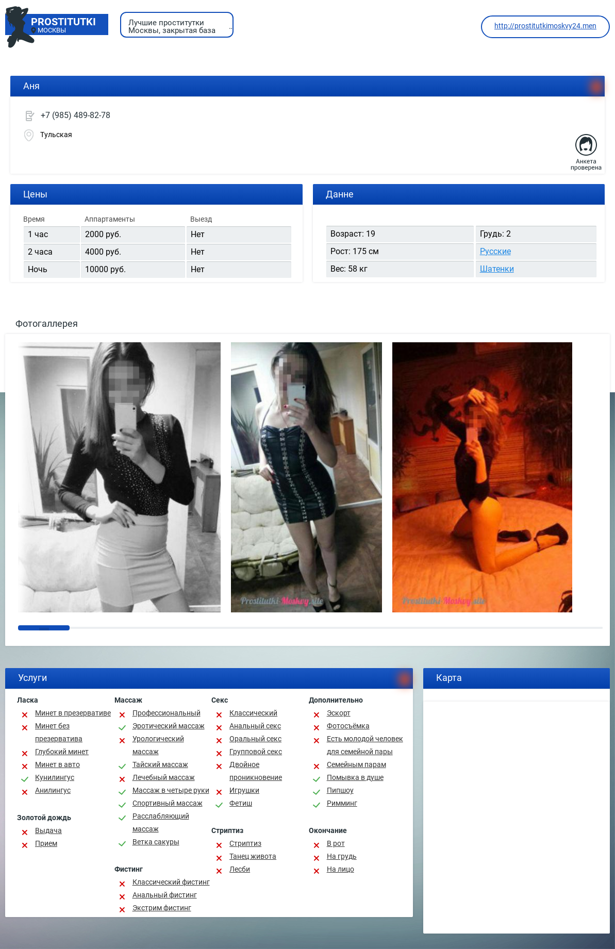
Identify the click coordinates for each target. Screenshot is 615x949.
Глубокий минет (62, 751)
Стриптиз (245, 843)
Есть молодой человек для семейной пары (365, 745)
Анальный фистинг (164, 895)
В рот (336, 843)
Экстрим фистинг (161, 908)
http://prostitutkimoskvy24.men (545, 26)
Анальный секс (255, 726)
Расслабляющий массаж (160, 822)
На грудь (342, 856)
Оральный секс (255, 739)
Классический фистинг (171, 882)
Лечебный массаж (163, 777)
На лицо (340, 869)
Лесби (239, 869)
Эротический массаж (168, 726)
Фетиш (240, 803)
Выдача (48, 830)
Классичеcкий (253, 713)
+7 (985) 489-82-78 (75, 115)
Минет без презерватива (58, 732)
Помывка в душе (355, 777)
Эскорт (339, 713)
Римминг (342, 803)
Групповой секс (255, 751)
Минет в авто (57, 764)
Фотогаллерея (46, 323)
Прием (46, 843)
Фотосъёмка (348, 726)
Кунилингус (54, 777)
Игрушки (244, 790)
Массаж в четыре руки (170, 790)
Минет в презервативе (73, 713)
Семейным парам (356, 764)
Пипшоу (340, 790)
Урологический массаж (158, 745)
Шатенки (497, 269)
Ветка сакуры (155, 842)
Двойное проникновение (255, 770)
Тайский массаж (160, 764)
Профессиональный (166, 713)
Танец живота (252, 856)
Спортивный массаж (167, 803)
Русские (495, 251)
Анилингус (53, 790)
